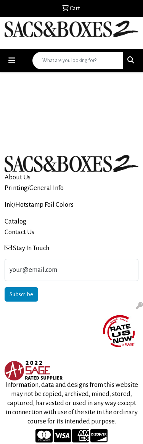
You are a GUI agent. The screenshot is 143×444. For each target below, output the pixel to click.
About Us (18, 177)
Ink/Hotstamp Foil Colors (39, 204)
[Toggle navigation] (12, 60)
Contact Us (19, 232)
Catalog (15, 221)
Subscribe (21, 294)
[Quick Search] (77, 60)
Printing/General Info (34, 188)
